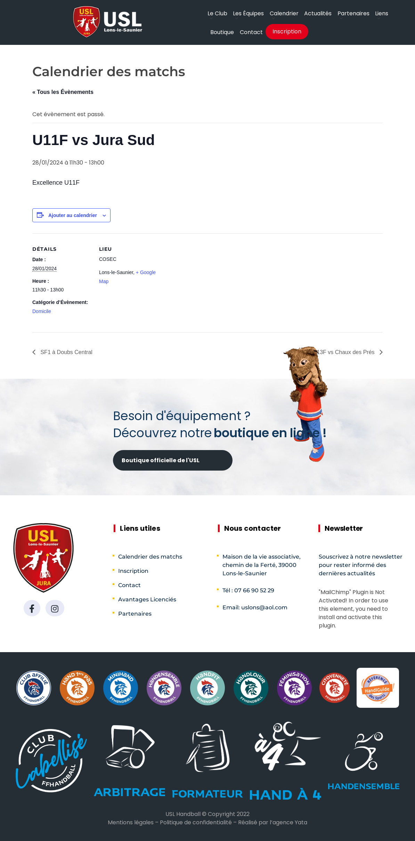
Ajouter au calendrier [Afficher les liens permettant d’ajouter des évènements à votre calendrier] (72, 215)
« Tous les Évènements (62, 92)
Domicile (41, 311)
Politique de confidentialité (196, 822)
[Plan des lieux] (202, 281)
